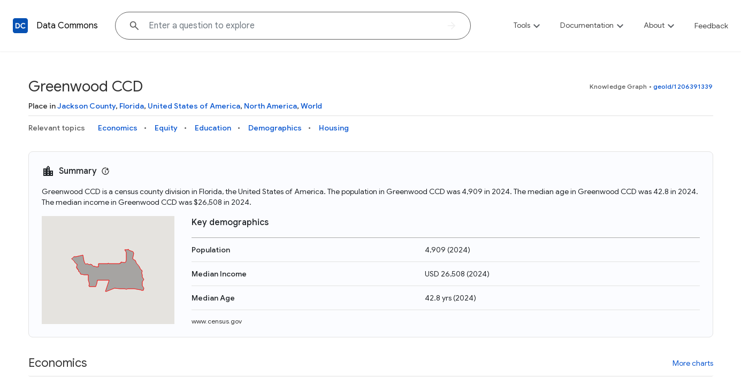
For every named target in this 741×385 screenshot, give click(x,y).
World (311, 106)
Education (213, 128)
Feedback (711, 25)
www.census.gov (217, 321)
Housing (334, 128)
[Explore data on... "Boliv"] (293, 25)
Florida (131, 106)
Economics (117, 128)
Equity (166, 128)
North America (270, 106)
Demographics (275, 128)
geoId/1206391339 (683, 86)
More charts (693, 363)
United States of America (194, 106)
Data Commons (67, 25)
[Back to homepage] (20, 25)
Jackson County (86, 106)
